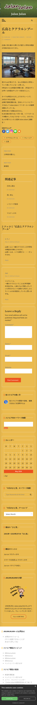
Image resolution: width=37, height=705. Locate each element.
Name (8, 344)
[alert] (18, 695)
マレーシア (28, 138)
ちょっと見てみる (18, 616)
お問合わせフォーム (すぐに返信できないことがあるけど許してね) (14, 639)
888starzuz (9, 655)
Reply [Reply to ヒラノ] (6, 260)
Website (8, 367)
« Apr (6, 476)
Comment (9, 325)
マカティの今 (11, 213)
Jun (30, 37)
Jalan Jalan (18, 14)
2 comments (7, 39)
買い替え (10, 195)
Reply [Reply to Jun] (6, 299)
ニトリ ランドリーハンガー (15, 680)
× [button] (35, 686)
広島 (7, 141)
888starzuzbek (10, 653)
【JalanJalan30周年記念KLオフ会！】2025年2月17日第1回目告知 (19, 683)
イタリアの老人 (14, 565)
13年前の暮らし (9, 154)
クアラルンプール (12, 138)
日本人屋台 (11, 186)
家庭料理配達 (9, 674)
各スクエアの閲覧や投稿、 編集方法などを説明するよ (20, 402)
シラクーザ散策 (12, 204)
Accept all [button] (9, 698)
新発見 (6, 166)
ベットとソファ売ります (13, 663)
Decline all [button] (27, 698)
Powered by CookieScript (18, 703)
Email (8, 355)
